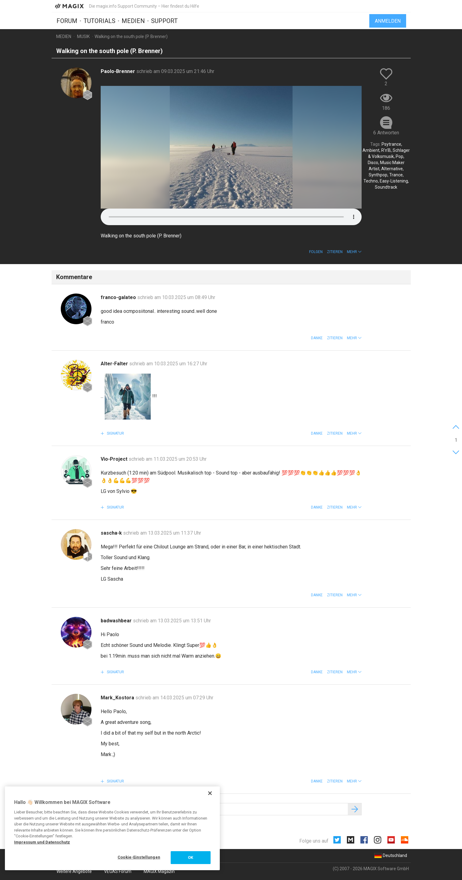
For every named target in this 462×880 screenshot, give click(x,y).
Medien (133, 20)
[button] (354, 252)
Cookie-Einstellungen (139, 857)
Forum (66, 20)
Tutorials (99, 20)
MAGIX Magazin (159, 871)
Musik (83, 36)
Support (164, 20)
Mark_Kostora (118, 698)
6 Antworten (386, 133)
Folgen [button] (316, 252)
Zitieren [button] (335, 252)
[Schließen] (210, 793)
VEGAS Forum (117, 871)
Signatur (115, 433)
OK (190, 857)
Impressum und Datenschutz (42, 842)
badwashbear (117, 621)
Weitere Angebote (74, 871)
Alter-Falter (115, 364)
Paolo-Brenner (118, 71)
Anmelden (388, 21)
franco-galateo (119, 297)
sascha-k (112, 533)
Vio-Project (115, 459)
